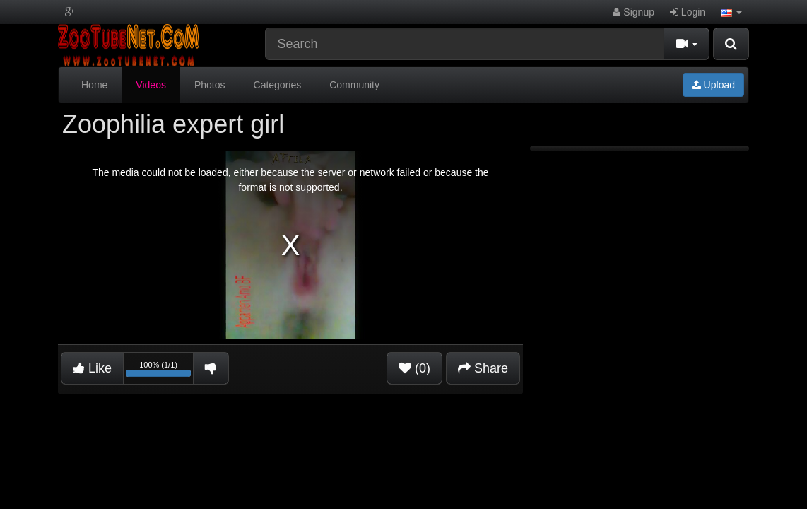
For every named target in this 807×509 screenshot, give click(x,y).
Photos (209, 84)
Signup (633, 12)
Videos (151, 84)
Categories (278, 84)
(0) (414, 368)
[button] (731, 12)
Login (687, 12)
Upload (713, 84)
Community (354, 84)
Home (94, 84)
